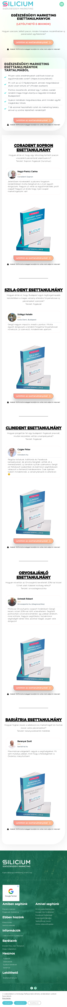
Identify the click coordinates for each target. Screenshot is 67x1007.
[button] (61, 4)
